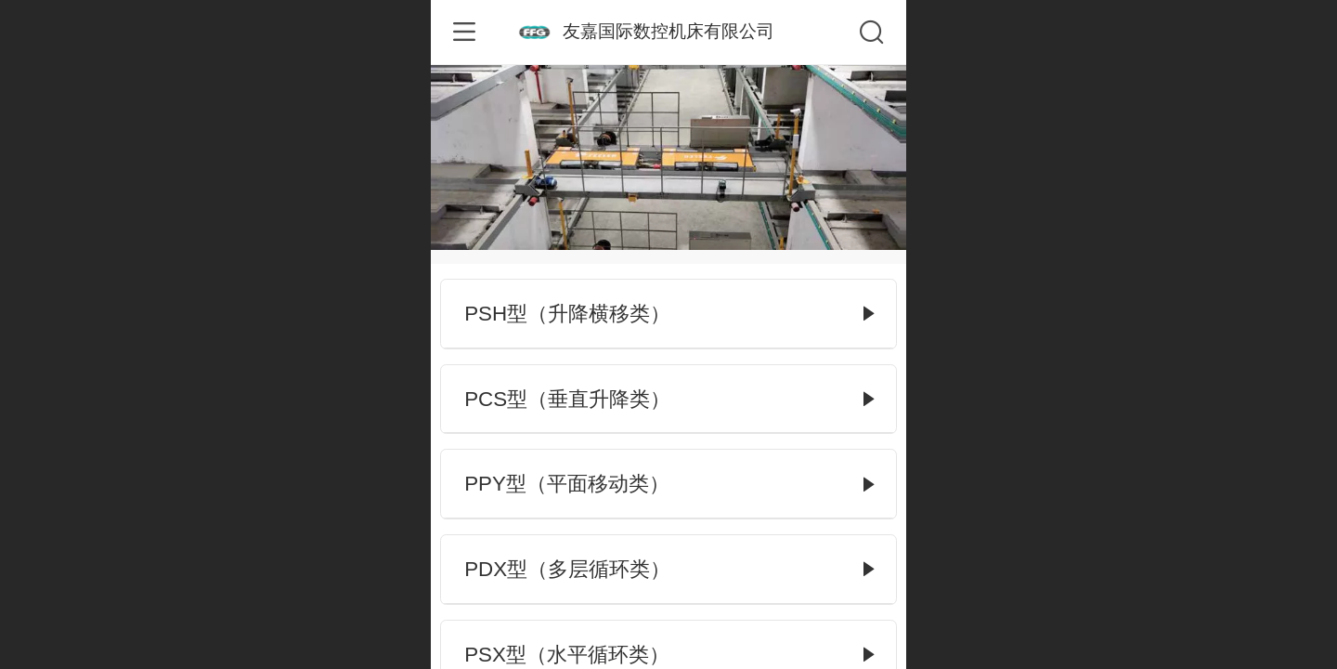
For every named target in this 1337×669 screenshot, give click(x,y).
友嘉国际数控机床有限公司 (668, 31)
